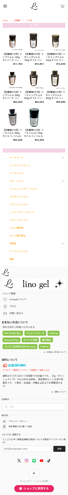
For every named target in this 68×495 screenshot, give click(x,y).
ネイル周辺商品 (17, 235)
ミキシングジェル (18, 220)
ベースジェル (16, 173)
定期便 (17, 20)
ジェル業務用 (16, 228)
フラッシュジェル (18, 204)
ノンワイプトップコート (22, 212)
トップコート (16, 157)
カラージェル (16, 181)
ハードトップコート (19, 165)
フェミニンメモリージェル (23, 189)
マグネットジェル (18, 196)
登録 (59, 449)
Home (5, 20)
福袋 (11, 259)
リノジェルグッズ (18, 251)
